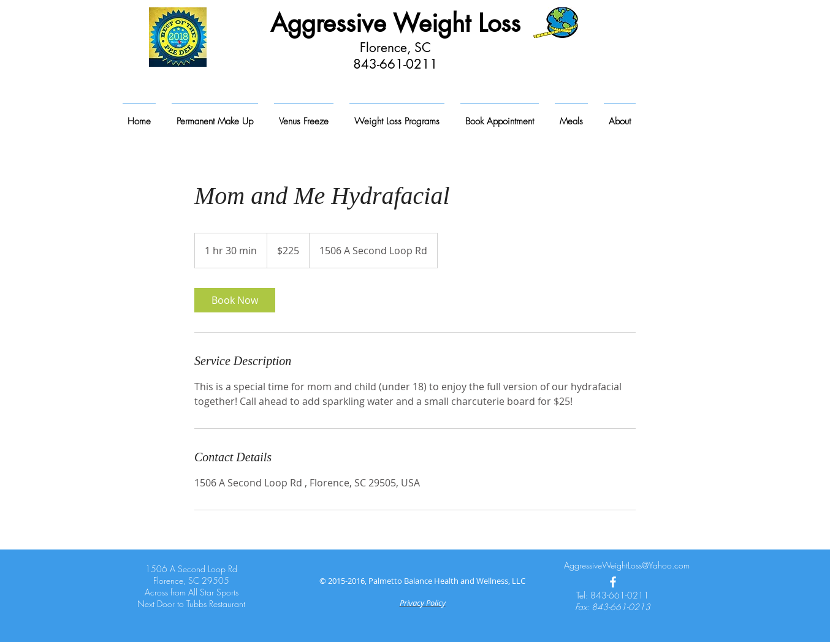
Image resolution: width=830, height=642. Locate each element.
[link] (234, 300)
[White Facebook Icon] (613, 582)
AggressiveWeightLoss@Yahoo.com (627, 565)
